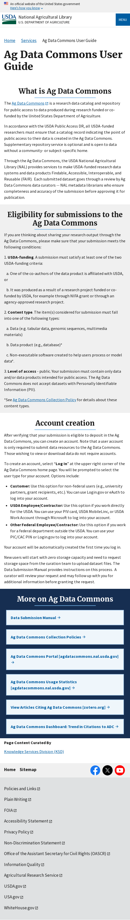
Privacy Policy (16, 832)
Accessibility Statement (26, 821)
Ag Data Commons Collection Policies (48, 636)
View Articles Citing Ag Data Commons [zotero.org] (60, 707)
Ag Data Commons (28, 103)
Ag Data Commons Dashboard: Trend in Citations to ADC (65, 726)
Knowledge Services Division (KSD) (34, 751)
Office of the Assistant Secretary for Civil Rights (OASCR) (55, 853)
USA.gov (11, 897)
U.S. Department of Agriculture (44, 22)
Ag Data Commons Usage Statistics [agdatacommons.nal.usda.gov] (44, 684)
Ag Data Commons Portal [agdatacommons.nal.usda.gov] (65, 659)
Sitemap (28, 769)
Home (10, 769)
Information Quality (22, 864)
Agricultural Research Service (31, 875)
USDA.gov (13, 886)
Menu (123, 19)
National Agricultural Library (45, 17)
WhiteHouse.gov (19, 908)
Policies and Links (20, 788)
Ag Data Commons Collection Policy (44, 399)
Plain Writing (15, 799)
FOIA (8, 810)
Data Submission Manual (36, 617)
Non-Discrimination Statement (32, 843)
